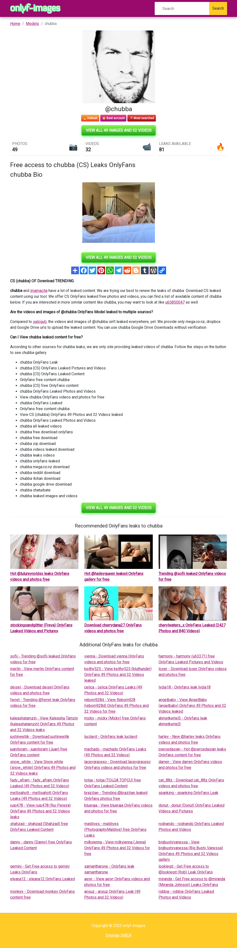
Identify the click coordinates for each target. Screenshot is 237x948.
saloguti (39, 321)
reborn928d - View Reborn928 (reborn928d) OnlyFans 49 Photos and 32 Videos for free (116, 705)
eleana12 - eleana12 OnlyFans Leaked (42, 879)
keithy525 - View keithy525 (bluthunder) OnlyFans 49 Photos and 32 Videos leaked (118, 674)
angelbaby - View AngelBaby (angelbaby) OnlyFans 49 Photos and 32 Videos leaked (192, 705)
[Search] (182, 8)
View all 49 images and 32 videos (119, 130)
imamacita (38, 290)
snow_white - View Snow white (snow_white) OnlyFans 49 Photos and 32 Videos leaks (43, 767)
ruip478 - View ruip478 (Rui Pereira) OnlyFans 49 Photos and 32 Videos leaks (40, 811)
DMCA (126, 935)
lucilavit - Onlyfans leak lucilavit (110, 736)
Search (218, 8)
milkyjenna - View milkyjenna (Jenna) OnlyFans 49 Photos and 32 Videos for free (117, 848)
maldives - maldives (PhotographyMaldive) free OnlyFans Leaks (115, 829)
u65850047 (175, 302)
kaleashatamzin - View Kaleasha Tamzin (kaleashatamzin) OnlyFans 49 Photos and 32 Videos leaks (44, 724)
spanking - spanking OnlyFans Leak (188, 792)
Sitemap (113, 935)
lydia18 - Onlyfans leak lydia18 (185, 687)
